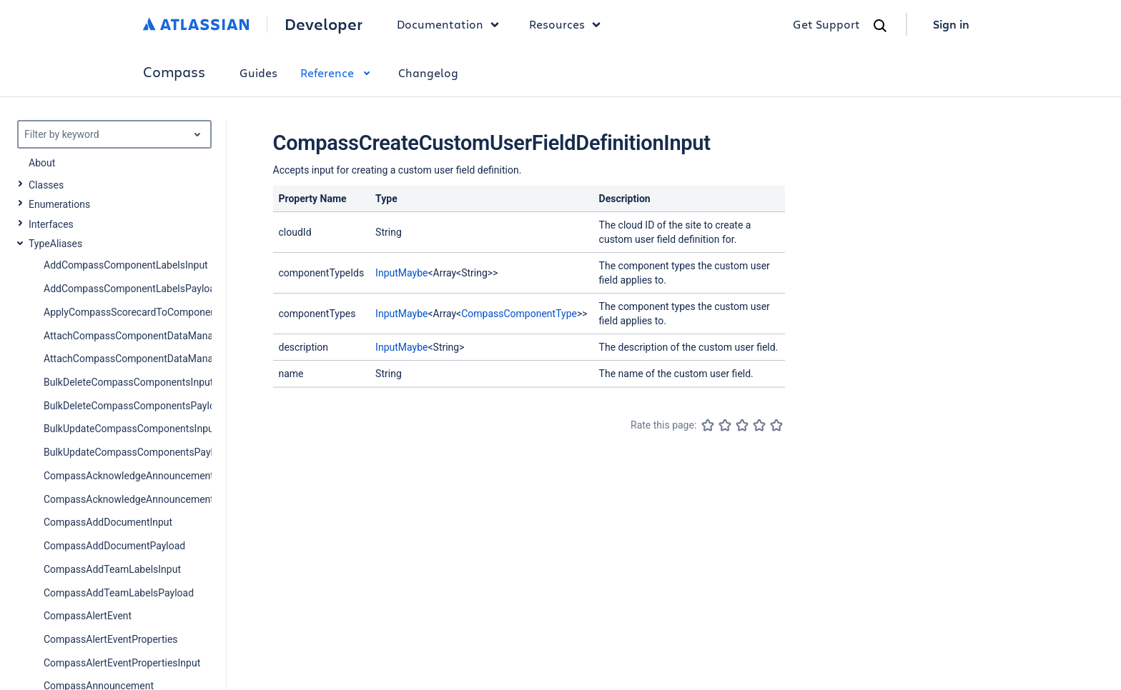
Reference (337, 72)
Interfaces (51, 224)
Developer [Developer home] (323, 24)
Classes (46, 185)
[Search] (880, 25)
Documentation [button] (451, 24)
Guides (258, 72)
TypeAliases (55, 243)
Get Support (826, 23)
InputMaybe (401, 273)
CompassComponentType (519, 313)
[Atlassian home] (196, 24)
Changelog (428, 72)
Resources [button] (568, 24)
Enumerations (59, 204)
